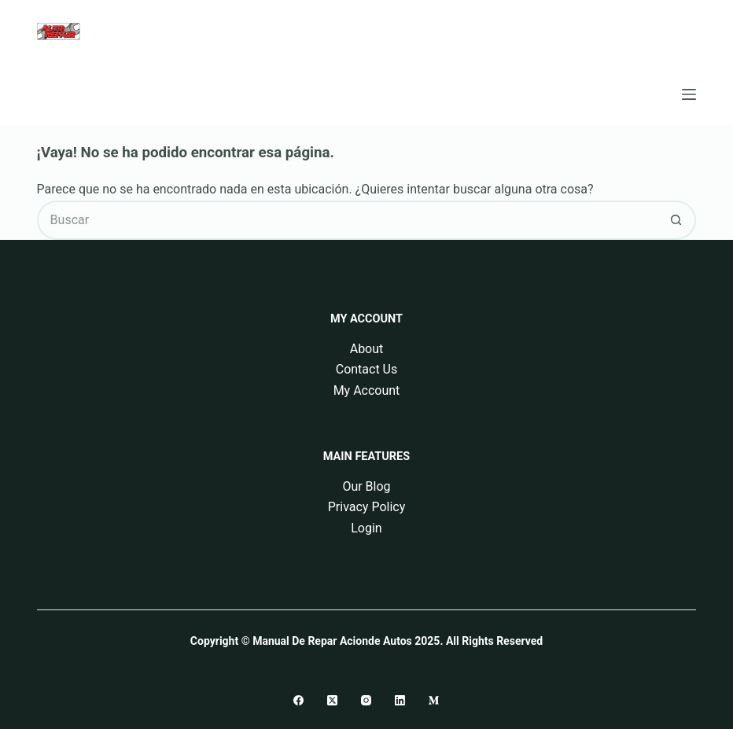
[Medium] (434, 700)
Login (366, 528)
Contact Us (367, 369)
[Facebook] (298, 700)
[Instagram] (366, 700)
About (367, 348)
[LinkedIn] (400, 700)
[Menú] (689, 94)
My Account (366, 390)
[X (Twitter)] (332, 700)
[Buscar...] (347, 220)
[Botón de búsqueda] (676, 220)
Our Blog (366, 486)
